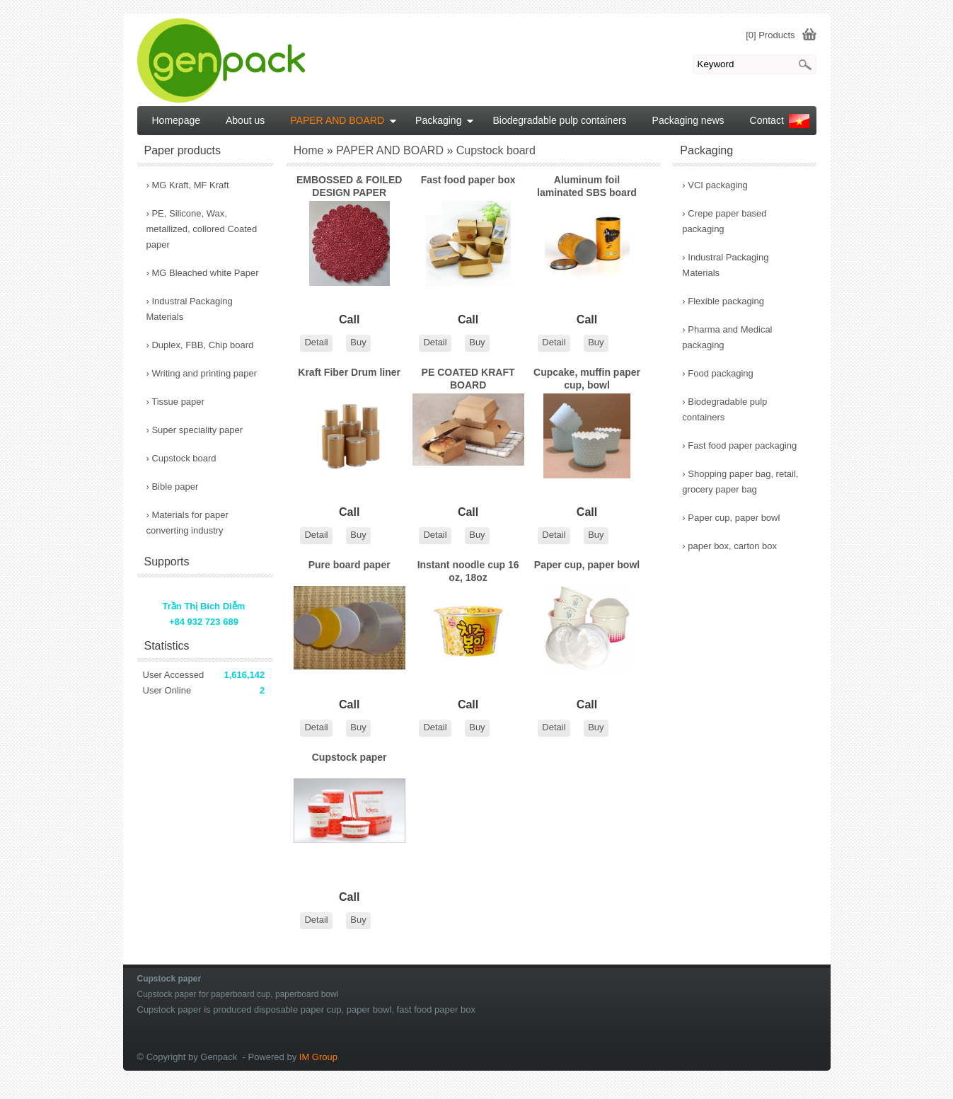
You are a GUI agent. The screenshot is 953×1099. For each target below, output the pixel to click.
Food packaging (717, 373)
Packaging (444, 120)
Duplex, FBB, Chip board (200, 345)
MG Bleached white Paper (202, 272)
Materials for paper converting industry (187, 523)
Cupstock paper (349, 757)
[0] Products (770, 35)
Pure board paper (349, 564)
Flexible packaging (723, 301)
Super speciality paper (194, 430)
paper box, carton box (729, 546)
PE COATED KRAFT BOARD (468, 379)
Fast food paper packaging (739, 445)
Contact (767, 120)
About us (245, 120)
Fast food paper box (468, 179)
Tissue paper (175, 401)
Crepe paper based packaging (724, 221)
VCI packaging (715, 185)
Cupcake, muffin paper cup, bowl (586, 379)
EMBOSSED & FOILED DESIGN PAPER (349, 186)
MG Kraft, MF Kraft (187, 185)
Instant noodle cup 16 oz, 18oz (468, 571)
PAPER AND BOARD (343, 120)
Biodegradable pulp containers (724, 409)
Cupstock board (181, 458)
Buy (358, 342)
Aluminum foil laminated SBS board (587, 186)
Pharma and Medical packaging (727, 337)
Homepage (176, 120)
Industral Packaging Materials (725, 265)
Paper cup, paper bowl (587, 564)
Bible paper (172, 486)
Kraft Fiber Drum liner (349, 372)
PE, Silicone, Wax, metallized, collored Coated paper (202, 229)
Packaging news (688, 120)
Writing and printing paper (202, 373)
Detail (316, 342)
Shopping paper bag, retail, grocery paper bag (740, 481)
